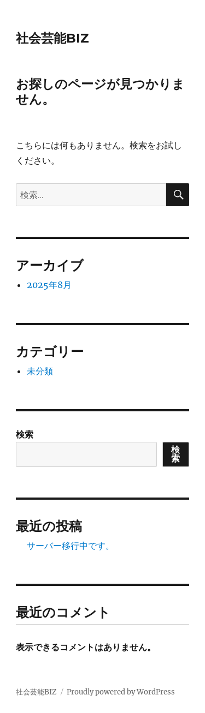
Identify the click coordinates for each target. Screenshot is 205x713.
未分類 (40, 371)
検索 (24, 434)
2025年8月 (49, 284)
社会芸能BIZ (52, 38)
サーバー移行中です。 (70, 545)
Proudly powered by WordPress (121, 692)
